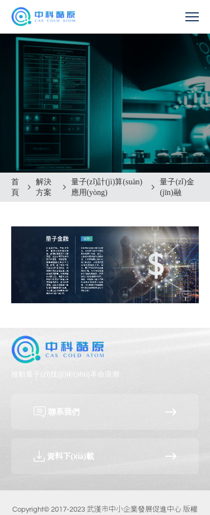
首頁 (15, 187)
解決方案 (44, 187)
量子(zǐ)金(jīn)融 (177, 187)
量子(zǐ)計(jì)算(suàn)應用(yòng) (107, 187)
